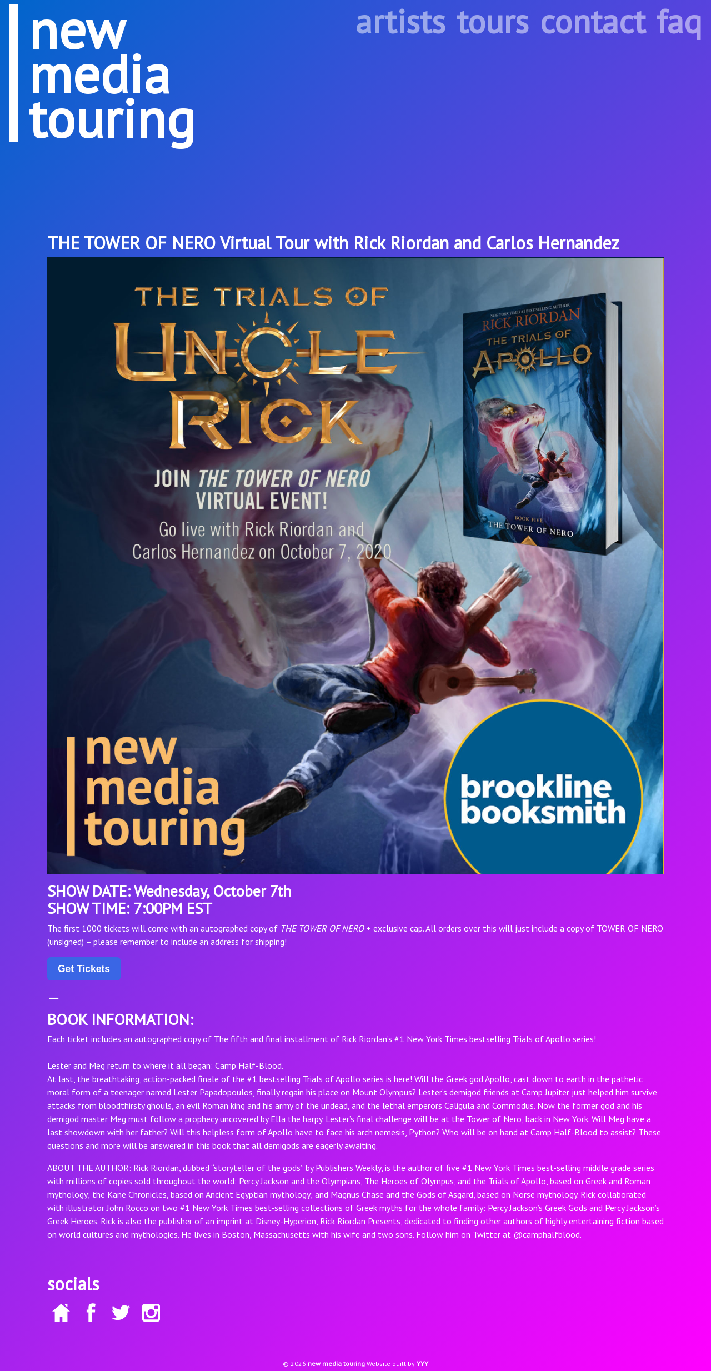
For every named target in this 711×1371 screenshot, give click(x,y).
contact (592, 21)
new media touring (336, 1363)
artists (400, 21)
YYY (422, 1363)
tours (493, 21)
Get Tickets (84, 968)
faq (679, 21)
